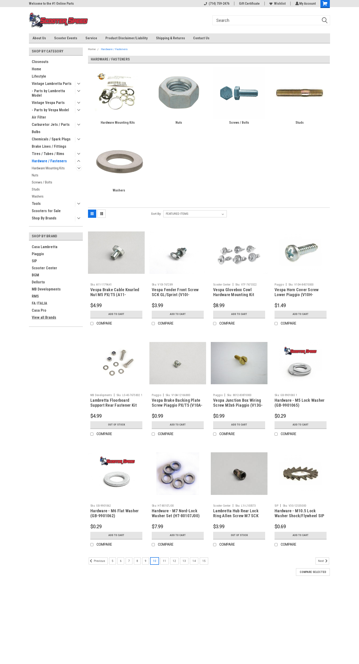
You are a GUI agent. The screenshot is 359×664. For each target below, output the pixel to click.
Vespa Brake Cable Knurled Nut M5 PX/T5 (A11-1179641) (114, 294)
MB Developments (46, 289)
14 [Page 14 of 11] (194, 561)
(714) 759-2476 (216, 3)
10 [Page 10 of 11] (154, 561)
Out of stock (116, 425)
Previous (97, 561)
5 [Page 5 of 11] (112, 561)
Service (91, 38)
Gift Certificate (248, 3)
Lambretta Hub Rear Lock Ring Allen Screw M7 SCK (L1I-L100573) (236, 515)
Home (36, 69)
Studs (36, 189)
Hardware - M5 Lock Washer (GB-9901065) (299, 403)
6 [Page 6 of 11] (121, 561)
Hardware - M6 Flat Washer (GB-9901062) (114, 513)
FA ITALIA (39, 303)
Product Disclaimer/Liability (126, 38)
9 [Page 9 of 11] (145, 561)
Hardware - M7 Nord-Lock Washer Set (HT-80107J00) (175, 513)
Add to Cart (116, 314)
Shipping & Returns (170, 38)
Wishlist (277, 3)
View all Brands (44, 317)
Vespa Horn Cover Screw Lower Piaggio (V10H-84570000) (297, 294)
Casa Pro (39, 310)
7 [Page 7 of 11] (129, 561)
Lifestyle (39, 76)
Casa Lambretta (44, 247)
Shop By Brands (44, 218)
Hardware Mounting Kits (48, 168)
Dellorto (38, 282)
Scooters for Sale (46, 211)
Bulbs (36, 132)
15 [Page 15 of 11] (204, 561)
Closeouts (40, 62)
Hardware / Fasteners (49, 161)
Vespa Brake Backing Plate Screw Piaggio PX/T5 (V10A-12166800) (177, 405)
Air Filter (39, 117)
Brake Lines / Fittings (49, 146)
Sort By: (156, 213)
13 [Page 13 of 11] (184, 561)
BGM (35, 275)
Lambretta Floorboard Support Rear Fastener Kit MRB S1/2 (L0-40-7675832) (114, 405)
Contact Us (201, 38)
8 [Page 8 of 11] (137, 561)
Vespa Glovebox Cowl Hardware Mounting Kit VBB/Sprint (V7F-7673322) (236, 294)
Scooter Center (44, 268)
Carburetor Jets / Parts (51, 124)
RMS (35, 296)
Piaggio (38, 254)
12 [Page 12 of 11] (174, 561)
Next (323, 561)
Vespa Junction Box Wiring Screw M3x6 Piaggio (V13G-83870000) (238, 405)
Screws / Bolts (42, 182)
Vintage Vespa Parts (48, 102)
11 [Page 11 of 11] (164, 561)
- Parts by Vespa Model (50, 110)
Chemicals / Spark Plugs (51, 139)
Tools (36, 203)
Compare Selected (313, 572)
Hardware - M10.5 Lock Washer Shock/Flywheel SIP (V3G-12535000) (299, 515)
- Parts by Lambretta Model (48, 93)
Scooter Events (65, 38)
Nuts (35, 175)
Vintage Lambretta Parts (52, 83)
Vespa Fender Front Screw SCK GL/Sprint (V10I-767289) (175, 294)
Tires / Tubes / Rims (48, 153)
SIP (34, 261)
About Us (39, 38)
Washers (38, 196)
